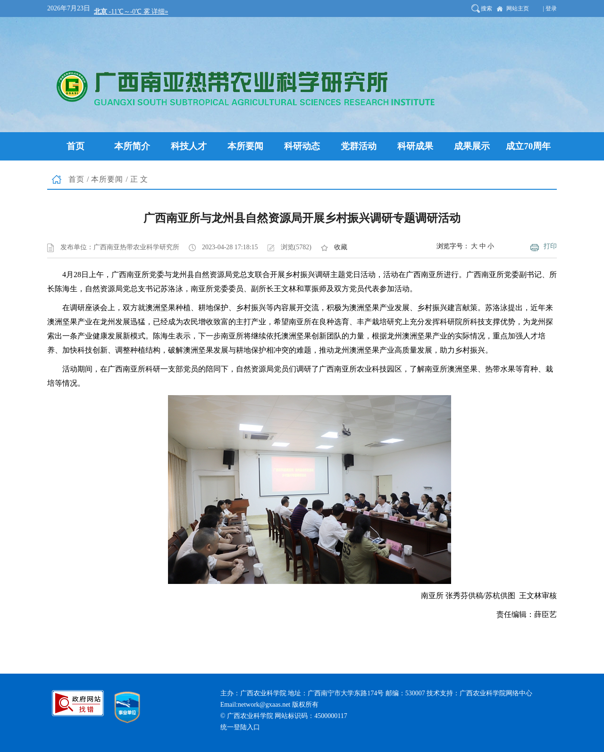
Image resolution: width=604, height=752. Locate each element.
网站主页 (517, 8)
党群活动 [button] (359, 146)
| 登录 (550, 8)
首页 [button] (75, 146)
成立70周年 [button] (528, 146)
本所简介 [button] (132, 146)
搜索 (486, 8)
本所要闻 (107, 179)
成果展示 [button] (472, 146)
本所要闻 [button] (245, 146)
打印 (550, 246)
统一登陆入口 (240, 727)
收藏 (340, 247)
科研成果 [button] (415, 146)
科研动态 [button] (302, 146)
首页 (76, 179)
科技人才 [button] (189, 146)
